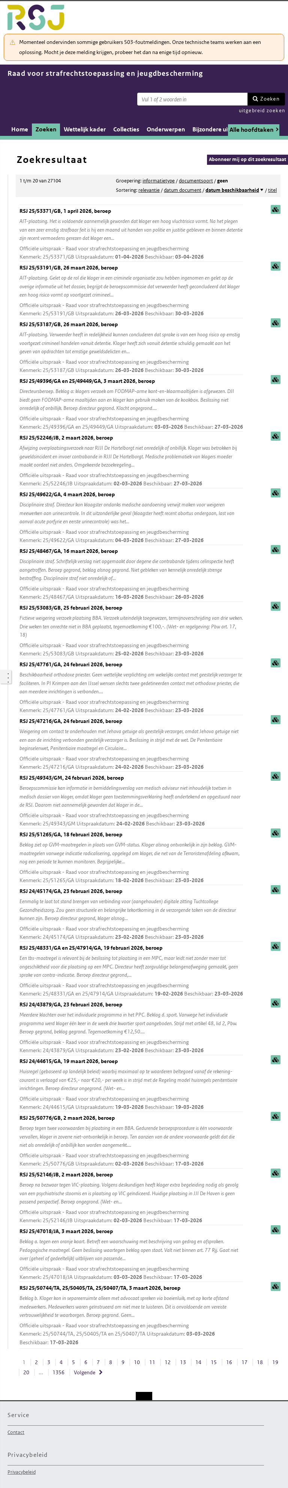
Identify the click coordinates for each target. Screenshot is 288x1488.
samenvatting (275, 209)
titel (272, 190)
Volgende (84, 1372)
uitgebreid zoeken (262, 110)
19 (275, 1362)
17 (245, 1362)
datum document (182, 190)
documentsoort (196, 181)
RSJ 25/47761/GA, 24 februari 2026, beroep (131, 688)
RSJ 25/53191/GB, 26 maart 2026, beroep (131, 291)
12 (168, 1362)
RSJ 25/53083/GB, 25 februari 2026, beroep (131, 631)
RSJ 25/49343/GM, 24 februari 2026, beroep (131, 801)
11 (152, 1362)
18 (260, 1362)
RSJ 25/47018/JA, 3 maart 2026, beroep (131, 1255)
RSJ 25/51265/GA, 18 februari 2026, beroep (131, 858)
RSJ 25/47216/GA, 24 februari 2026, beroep (131, 744)
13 (183, 1362)
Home (19, 129)
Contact (16, 1432)
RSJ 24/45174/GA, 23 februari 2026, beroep (131, 914)
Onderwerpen (166, 129)
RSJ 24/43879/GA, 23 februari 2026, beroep (131, 1028)
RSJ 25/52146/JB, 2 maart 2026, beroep (131, 1198)
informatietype (158, 181)
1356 (58, 1372)
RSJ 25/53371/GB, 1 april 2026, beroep (131, 234)
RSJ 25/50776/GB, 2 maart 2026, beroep (131, 1141)
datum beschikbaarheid (232, 190)
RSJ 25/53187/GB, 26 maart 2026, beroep (131, 348)
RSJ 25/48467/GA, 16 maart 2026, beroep (131, 574)
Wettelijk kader (85, 129)
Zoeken (270, 98)
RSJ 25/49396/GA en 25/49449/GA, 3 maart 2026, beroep (131, 404)
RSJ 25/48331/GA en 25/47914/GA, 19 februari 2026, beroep (131, 971)
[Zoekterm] (192, 99)
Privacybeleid (22, 1472)
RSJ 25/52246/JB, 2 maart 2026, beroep (131, 461)
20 (26, 1372)
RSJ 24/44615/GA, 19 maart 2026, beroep (131, 1084)
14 (198, 1362)
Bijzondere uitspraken (222, 129)
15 (214, 1362)
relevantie (149, 190)
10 (137, 1362)
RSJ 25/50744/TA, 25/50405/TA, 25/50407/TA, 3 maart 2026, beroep (131, 1316)
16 (229, 1362)
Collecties (126, 129)
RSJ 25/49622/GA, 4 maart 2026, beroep (131, 518)
